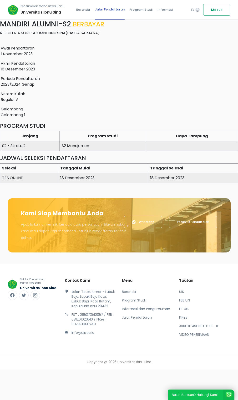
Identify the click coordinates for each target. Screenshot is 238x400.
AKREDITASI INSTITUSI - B (198, 326)
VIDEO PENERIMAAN (194, 334)
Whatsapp (143, 222)
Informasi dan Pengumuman (146, 308)
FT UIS (184, 308)
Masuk (217, 9)
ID (195, 9)
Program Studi (141, 9)
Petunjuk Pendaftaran (193, 222)
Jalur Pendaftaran (110, 9)
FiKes (183, 317)
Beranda (83, 9)
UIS (181, 291)
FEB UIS (184, 300)
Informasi (165, 9)
